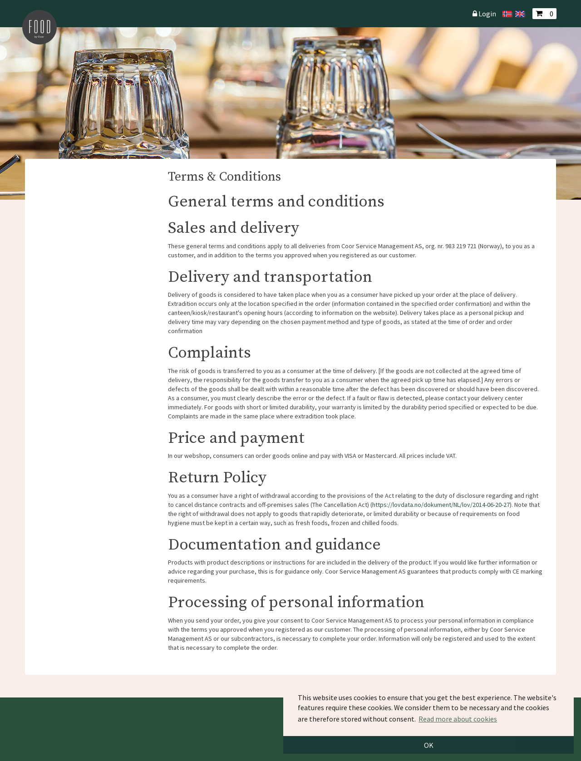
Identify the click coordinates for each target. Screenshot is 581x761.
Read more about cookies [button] (458, 718)
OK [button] (428, 745)
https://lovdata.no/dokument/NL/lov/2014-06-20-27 (441, 505)
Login (487, 13)
